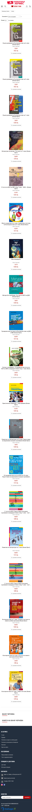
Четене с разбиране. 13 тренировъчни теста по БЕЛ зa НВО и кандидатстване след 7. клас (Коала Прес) (16, 369)
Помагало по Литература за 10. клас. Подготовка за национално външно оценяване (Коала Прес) (16, 440)
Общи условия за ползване (7, 754)
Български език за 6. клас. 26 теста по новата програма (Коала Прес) (16, 656)
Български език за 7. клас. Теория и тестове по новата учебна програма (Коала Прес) (16, 620)
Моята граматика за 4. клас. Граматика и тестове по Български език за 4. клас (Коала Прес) (16, 224)
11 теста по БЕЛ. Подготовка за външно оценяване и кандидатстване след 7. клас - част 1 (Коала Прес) (16, 513)
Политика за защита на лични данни (9, 740)
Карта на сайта (4, 747)
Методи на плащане (5, 767)
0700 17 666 (17, 6)
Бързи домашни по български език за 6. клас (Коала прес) (16, 43)
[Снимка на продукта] (16, 32)
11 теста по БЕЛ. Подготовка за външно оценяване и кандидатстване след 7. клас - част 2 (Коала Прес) (16, 585)
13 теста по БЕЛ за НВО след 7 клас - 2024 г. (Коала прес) (16, 188)
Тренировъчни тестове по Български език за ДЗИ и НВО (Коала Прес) (16, 332)
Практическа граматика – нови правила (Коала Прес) (16, 404)
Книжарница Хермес (5, 11)
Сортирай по (5, 16)
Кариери (3, 737)
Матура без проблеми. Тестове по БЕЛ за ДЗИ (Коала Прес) (16, 296)
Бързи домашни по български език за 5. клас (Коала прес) (16, 80)
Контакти (3, 744)
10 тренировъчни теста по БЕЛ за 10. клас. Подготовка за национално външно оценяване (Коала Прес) (16, 477)
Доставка (3, 764)
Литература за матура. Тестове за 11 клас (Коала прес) (16, 152)
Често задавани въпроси (6, 757)
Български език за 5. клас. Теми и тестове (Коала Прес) (16, 692)
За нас (2, 735)
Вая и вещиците (16, 259)
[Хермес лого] (16, 2)
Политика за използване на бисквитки (9, 742)
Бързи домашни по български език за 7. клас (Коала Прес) (16, 116)
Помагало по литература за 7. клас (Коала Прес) (16, 547)
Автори (12, 11)
